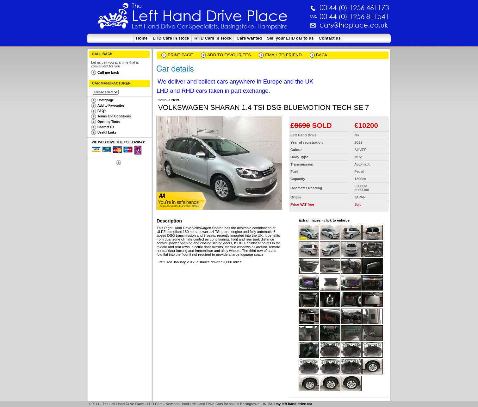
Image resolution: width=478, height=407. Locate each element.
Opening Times (109, 121)
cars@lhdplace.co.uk (287, 28)
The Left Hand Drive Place (113, 17)
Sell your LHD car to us (290, 38)
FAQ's (102, 111)
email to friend (283, 55)
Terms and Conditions (114, 116)
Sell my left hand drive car (290, 404)
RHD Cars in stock (213, 38)
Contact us (330, 38)
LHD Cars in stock (171, 38)
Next (175, 100)
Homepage (105, 100)
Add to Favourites (111, 105)
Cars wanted (249, 38)
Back (322, 55)
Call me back (108, 72)
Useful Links (106, 132)
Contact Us (105, 127)
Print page (180, 55)
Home (142, 38)
